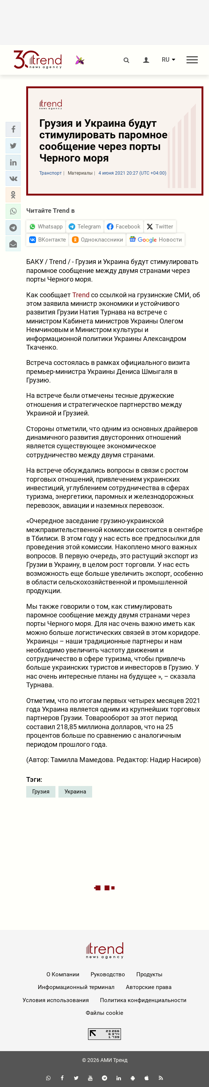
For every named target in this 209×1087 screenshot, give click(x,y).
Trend (81, 295)
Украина (75, 791)
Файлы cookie (104, 1013)
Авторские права (149, 987)
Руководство (108, 974)
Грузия (40, 791)
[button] (13, 129)
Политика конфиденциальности (143, 1000)
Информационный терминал (76, 987)
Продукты (149, 974)
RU (165, 60)
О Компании (62, 974)
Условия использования (55, 1000)
